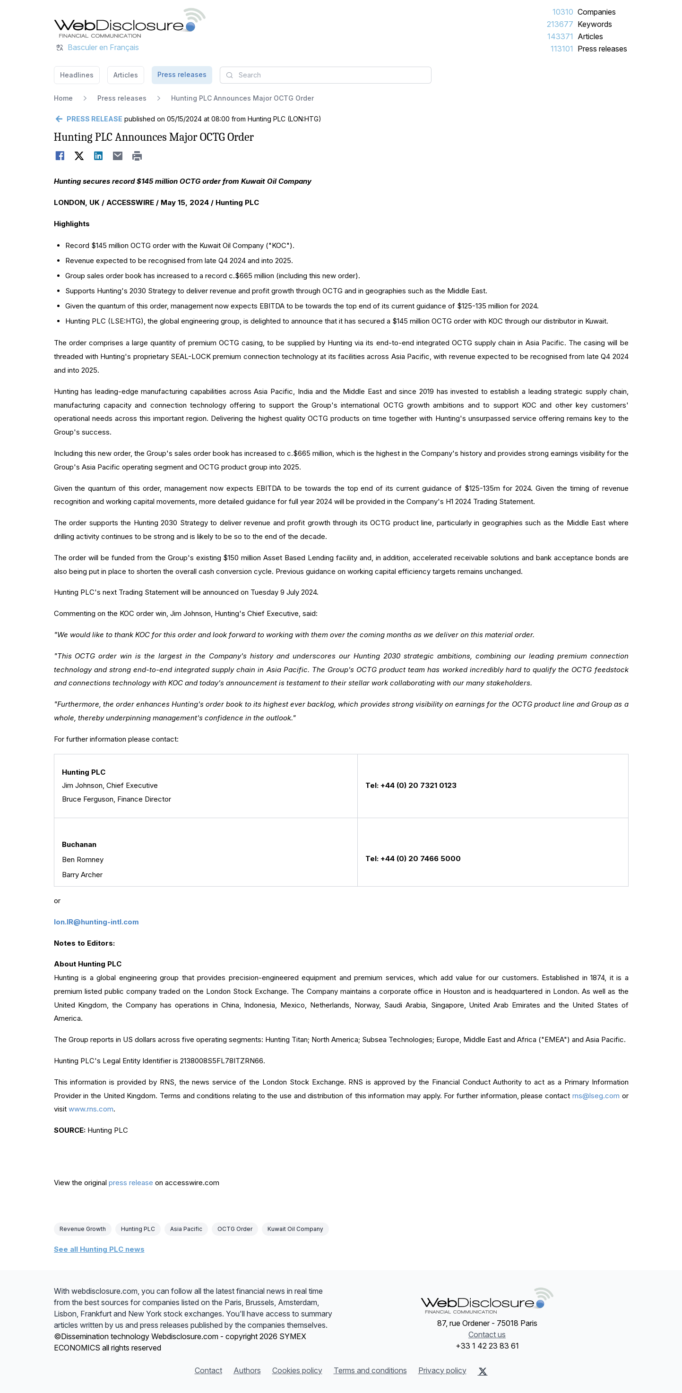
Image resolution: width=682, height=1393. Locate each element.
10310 (563, 12)
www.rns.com (91, 1108)
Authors (247, 1370)
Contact (208, 1370)
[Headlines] (130, 23)
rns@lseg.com (596, 1095)
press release (131, 1182)
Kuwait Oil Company (295, 1228)
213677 (560, 24)
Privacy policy (442, 1370)
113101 (562, 48)
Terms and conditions (370, 1370)
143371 (560, 36)
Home (63, 98)
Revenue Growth (83, 1228)
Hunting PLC (138, 1228)
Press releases (602, 48)
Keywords (595, 24)
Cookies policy (297, 1370)
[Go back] (88, 119)
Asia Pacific (186, 1228)
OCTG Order (234, 1228)
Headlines (77, 75)
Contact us (487, 1334)
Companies (597, 12)
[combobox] (326, 75)
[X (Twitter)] (483, 1371)
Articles (590, 36)
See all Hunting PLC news (99, 1249)
